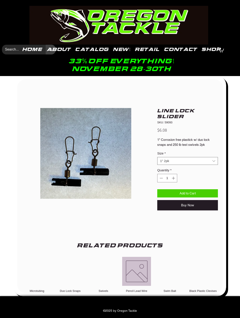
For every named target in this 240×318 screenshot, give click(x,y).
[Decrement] (161, 178)
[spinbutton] (167, 178)
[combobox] (187, 161)
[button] (220, 49)
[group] (120, 275)
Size (161, 153)
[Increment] (174, 178)
